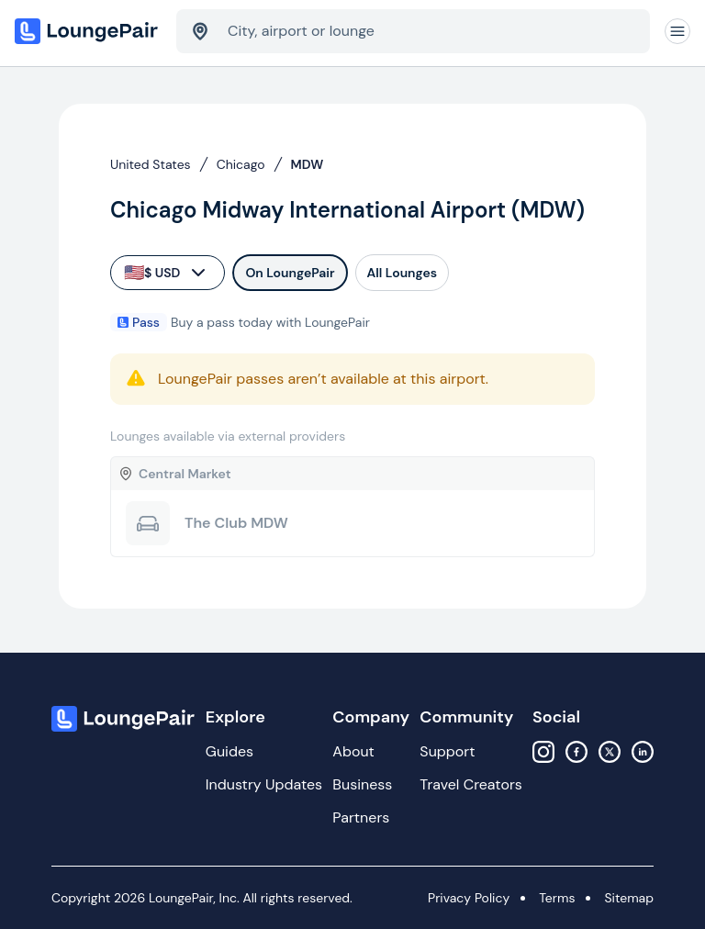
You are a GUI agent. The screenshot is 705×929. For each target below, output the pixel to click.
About (353, 751)
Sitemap (629, 898)
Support (447, 751)
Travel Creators (470, 784)
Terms (557, 898)
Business (362, 784)
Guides (229, 751)
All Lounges (402, 272)
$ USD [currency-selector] (166, 273)
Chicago (241, 164)
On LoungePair (289, 272)
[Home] (88, 31)
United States (150, 164)
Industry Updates (264, 784)
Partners (360, 817)
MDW (307, 164)
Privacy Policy (468, 898)
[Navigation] (677, 31)
